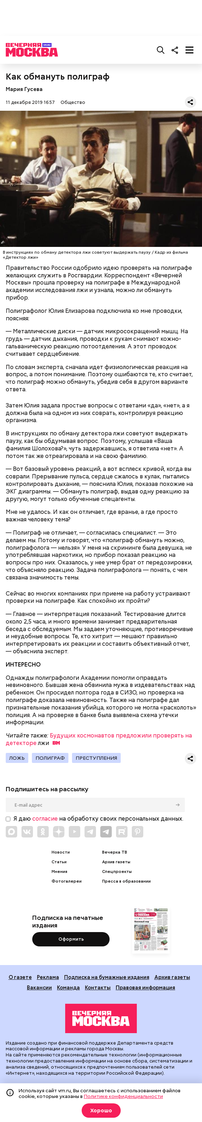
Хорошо (101, 1110)
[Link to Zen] (58, 831)
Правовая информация (145, 987)
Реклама (48, 977)
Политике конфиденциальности (123, 1096)
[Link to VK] (27, 831)
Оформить (71, 939)
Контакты (98, 987)
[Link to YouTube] (74, 831)
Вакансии (39, 987)
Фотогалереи (67, 881)
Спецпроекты (117, 872)
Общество (73, 102)
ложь (17, 758)
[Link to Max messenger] (11, 831)
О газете (20, 977)
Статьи (59, 862)
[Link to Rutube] (122, 831)
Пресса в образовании (126, 881)
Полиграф (50, 758)
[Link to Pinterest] (137, 831)
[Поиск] (161, 50)
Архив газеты (116, 862)
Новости (61, 852)
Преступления (96, 758)
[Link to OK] (43, 831)
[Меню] (189, 50)
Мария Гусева (24, 89)
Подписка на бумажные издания (106, 977)
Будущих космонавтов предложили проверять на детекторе (99, 739)
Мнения (59, 872)
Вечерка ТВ (114, 852)
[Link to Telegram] (90, 831)
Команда (68, 987)
